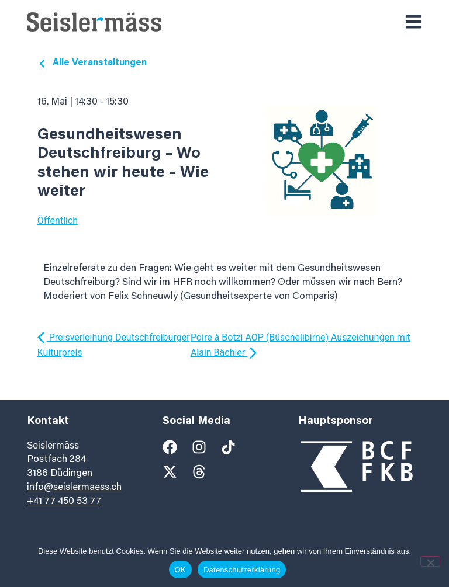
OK (180, 569)
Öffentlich (57, 220)
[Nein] (430, 561)
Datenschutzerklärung (241, 569)
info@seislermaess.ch (74, 488)
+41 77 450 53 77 (64, 502)
